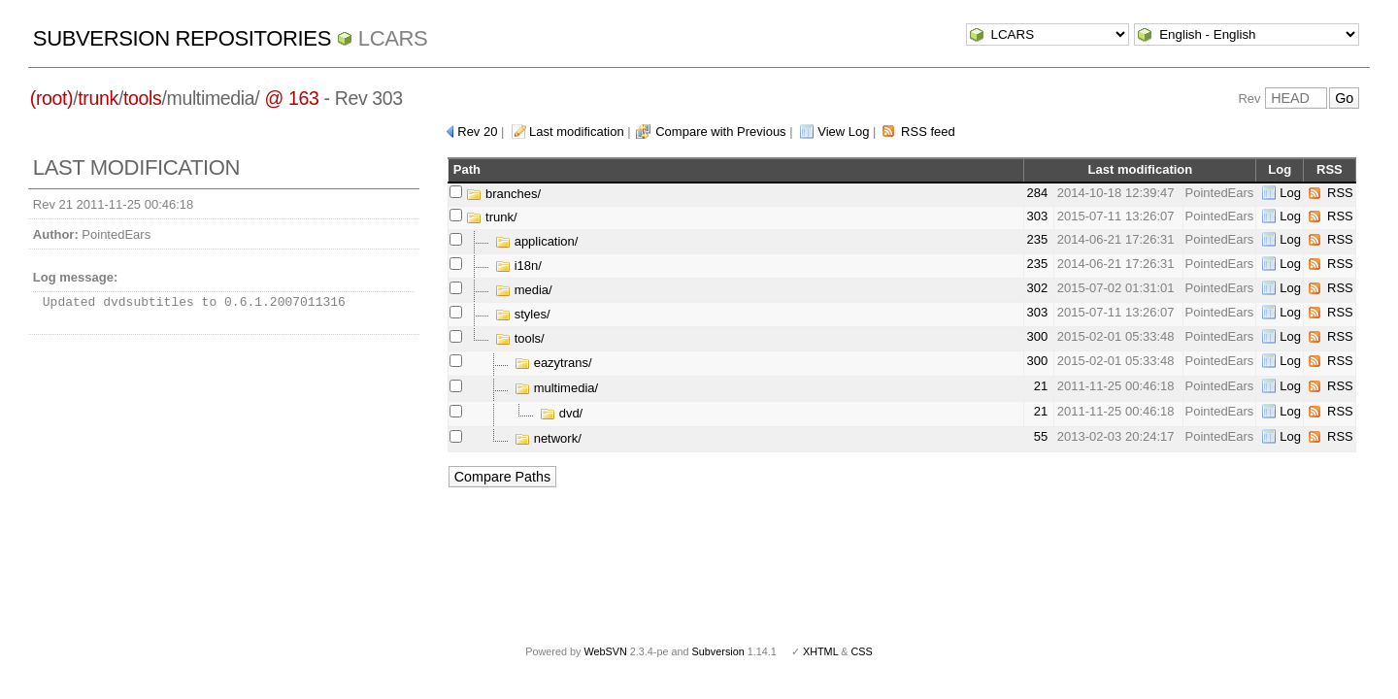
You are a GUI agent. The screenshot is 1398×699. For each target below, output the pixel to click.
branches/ (503, 193)
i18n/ (518, 265)
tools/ (520, 338)
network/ (548, 438)
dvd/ (561, 413)
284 (1037, 192)
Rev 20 (477, 131)
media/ (523, 290)
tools (142, 98)
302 (1037, 288)
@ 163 (291, 98)
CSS (862, 651)
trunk (98, 98)
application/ (536, 241)
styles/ (522, 314)
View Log (843, 131)
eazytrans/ (553, 362)
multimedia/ (556, 388)
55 (1041, 436)
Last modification (576, 131)
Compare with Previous (720, 131)
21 (1041, 386)
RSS (1340, 192)
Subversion (718, 651)
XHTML (820, 651)
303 (1037, 216)
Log (1290, 192)
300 (1037, 336)
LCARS (393, 38)
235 (1037, 239)
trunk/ (491, 217)
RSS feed (928, 131)
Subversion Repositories (182, 38)
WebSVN (604, 651)
